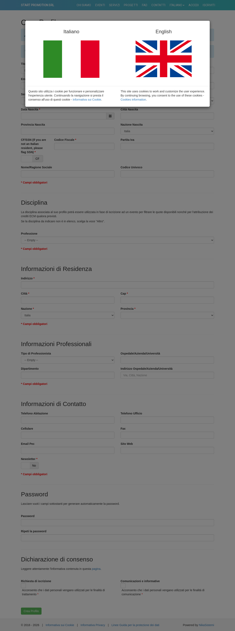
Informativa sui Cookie (87, 99)
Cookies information (133, 99)
